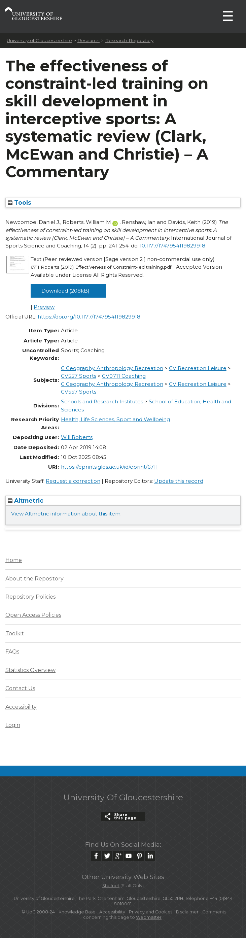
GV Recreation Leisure (197, 368)
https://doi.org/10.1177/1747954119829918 (89, 316)
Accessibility (21, 707)
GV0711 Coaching (124, 376)
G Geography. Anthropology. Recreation (112, 368)
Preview (44, 307)
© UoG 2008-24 (38, 911)
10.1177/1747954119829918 (172, 245)
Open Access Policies (33, 615)
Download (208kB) (65, 291)
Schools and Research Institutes (102, 401)
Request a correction (73, 481)
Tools (19, 202)
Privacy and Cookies (150, 911)
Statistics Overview (30, 670)
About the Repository (34, 578)
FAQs (12, 651)
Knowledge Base (77, 911)
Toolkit (14, 633)
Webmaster (149, 917)
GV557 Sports (78, 376)
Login (12, 725)
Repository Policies (30, 597)
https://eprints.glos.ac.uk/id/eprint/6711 (109, 467)
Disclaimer (187, 911)
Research (88, 40)
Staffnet (110, 885)
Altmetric (25, 500)
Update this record (178, 481)
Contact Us (20, 688)
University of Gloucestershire (39, 40)
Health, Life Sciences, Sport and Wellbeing (115, 419)
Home (13, 560)
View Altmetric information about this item (65, 513)
